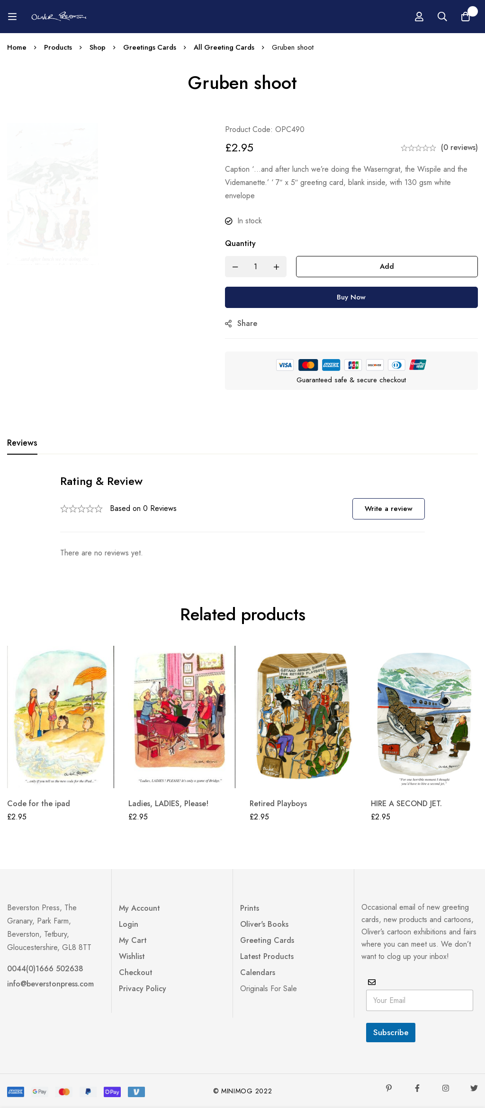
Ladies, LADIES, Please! (168, 803)
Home (17, 47)
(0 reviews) (459, 147)
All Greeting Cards (226, 47)
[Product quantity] (259, 266)
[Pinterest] (389, 1088)
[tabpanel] (242, 516)
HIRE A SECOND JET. (406, 803)
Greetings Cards (151, 47)
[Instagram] (445, 1088)
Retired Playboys (278, 803)
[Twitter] (474, 1088)
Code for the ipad (38, 803)
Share (250, 323)
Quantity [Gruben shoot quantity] (243, 243)
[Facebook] (417, 1088)
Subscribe (390, 1032)
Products (58, 47)
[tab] (22, 443)
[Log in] (453, 16)
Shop (98, 47)
